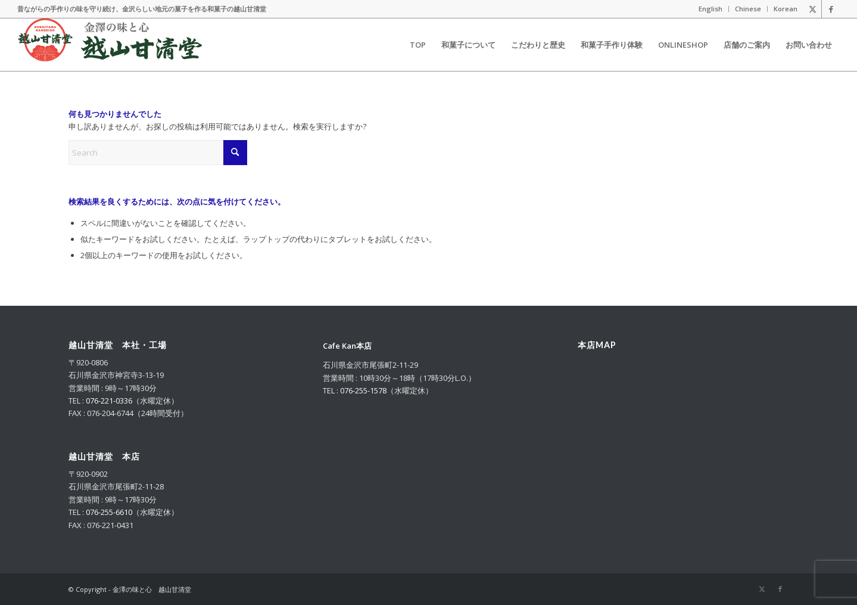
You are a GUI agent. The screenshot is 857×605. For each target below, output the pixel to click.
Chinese (748, 8)
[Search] (157, 152)
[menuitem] (711, 9)
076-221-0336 (109, 400)
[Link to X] (812, 9)
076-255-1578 (363, 390)
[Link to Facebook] (831, 9)
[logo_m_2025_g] (109, 44)
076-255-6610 (109, 512)
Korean (785, 8)
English (710, 8)
